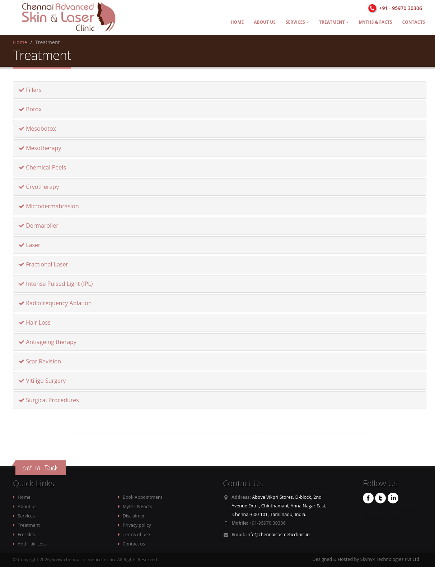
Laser (30, 245)
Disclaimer (134, 516)
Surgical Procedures (49, 400)
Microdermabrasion (49, 206)
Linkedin (393, 498)
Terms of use (136, 534)
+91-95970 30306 (267, 523)
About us (265, 22)
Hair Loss (35, 322)
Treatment (334, 22)
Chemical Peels (42, 167)
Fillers (30, 90)
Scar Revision (40, 361)
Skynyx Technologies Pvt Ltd (389, 559)
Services (297, 22)
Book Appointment (142, 497)
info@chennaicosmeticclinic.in (278, 534)
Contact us (134, 544)
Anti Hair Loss (32, 544)
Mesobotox (37, 129)
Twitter (380, 498)
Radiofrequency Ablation (55, 303)
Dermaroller (39, 225)
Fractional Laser (43, 264)
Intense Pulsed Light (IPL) (56, 284)
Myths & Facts (375, 22)
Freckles (26, 534)
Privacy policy (137, 525)
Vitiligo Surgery (42, 381)
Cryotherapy (39, 187)
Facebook (368, 498)
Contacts (413, 22)
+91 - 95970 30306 (400, 8)
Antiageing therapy (47, 342)
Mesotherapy (40, 148)
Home (237, 22)
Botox (30, 109)
